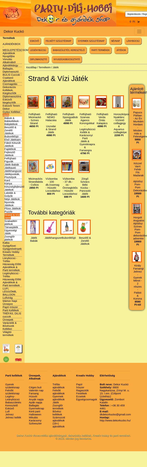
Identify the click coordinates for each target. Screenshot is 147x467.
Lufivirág (8, 297)
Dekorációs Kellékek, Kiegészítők (9, 90)
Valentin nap (36, 390)
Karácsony (35, 420)
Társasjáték (11, 227)
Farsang (34, 393)
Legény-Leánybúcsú (12, 398)
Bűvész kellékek (57, 413)
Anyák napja (36, 399)
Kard (7, 180)
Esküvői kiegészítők (9, 101)
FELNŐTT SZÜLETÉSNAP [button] (58, 41)
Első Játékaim (12, 139)
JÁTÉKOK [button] (121, 50)
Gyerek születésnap (12, 386)
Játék (6, 115)
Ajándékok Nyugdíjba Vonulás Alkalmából (9, 58)
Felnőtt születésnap (12, 392)
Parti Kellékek (11, 310)
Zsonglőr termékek (58, 407)
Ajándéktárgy (10, 65)
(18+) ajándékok (59, 425)
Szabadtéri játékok (10, 222)
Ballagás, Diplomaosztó (11, 70)
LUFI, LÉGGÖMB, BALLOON (10, 291)
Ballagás (34, 405)
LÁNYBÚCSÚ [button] (133, 41)
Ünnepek (8, 319)
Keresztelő (11, 405)
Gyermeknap (36, 408)
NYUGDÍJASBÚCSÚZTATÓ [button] (67, 59)
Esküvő (9, 408)
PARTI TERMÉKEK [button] (100, 50)
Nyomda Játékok (9, 204)
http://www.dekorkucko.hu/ (115, 419)
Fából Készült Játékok (12, 144)
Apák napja (35, 402)
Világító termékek (8, 333)
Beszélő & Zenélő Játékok (10, 130)
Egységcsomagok (86, 399)
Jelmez (9, 414)
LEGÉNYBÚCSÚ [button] (38, 50)
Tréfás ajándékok (59, 386)
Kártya (8, 183)
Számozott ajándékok (59, 419)
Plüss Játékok (12, 208)
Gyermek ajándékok (59, 398)
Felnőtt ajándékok (59, 392)
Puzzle (8, 211)
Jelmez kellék (13, 417)
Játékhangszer (13, 170)
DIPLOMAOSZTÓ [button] (38, 59)
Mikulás (33, 417)
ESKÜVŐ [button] (34, 41)
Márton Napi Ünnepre (10, 302)
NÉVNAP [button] (115, 41)
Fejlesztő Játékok (9, 154)
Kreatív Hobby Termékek (11, 253)
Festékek (81, 393)
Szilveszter (35, 423)
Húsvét (33, 396)
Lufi (7, 411)
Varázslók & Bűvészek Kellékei (10, 325)
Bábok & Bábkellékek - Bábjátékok (12, 121)
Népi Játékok (12, 199)
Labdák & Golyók (10, 194)
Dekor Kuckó (14, 31)
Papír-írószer (10, 307)
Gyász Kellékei (11, 111)
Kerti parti (34, 411)
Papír (79, 384)
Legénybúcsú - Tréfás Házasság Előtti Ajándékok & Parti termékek (12, 279)
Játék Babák (11, 164)
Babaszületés (13, 402)
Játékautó (10, 167)
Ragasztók (82, 390)
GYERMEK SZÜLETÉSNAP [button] (91, 41)
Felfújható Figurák (10, 160)
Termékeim (45, 67)
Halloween (35, 414)
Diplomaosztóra (12, 96)
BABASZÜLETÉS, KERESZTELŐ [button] (69, 50)
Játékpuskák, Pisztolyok (12, 176)
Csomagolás (10, 83)
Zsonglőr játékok (9, 238)
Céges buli (35, 387)
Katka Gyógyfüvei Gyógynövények (12, 245)
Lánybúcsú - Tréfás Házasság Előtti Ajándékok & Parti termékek (12, 264)
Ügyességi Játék (10, 232)
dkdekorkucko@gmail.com (115, 413)
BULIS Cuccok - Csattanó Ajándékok (12, 77)
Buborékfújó (11, 136)
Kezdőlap (31, 67)
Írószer (80, 387)
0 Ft (135, 21)
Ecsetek (80, 396)
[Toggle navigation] (139, 31)
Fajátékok (10, 148)
